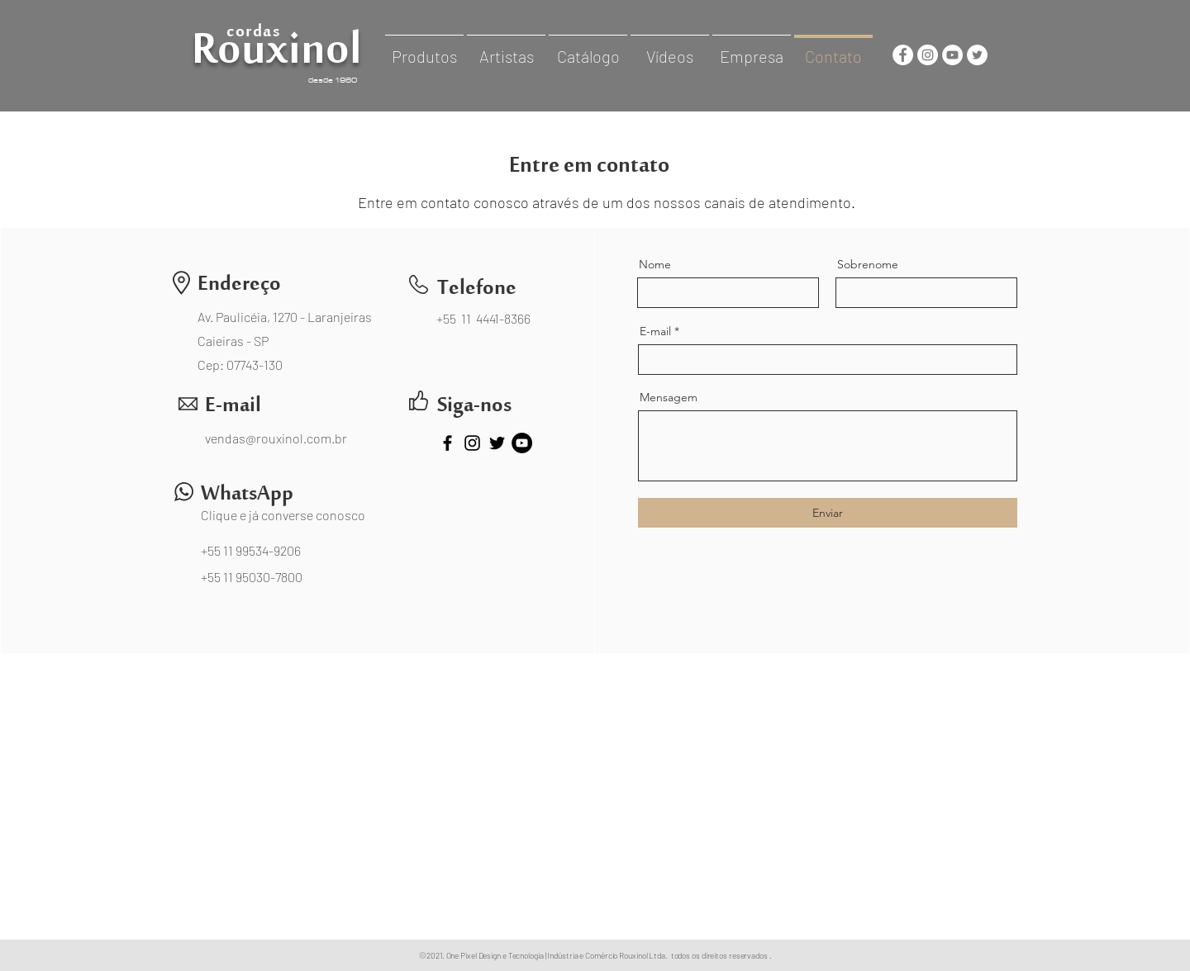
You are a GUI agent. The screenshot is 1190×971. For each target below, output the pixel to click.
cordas (253, 36)
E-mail (655, 331)
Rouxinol (277, 62)
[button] (424, 49)
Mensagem (668, 397)
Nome (655, 264)
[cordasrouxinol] (927, 55)
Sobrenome (867, 264)
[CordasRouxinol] (902, 55)
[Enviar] (827, 513)
